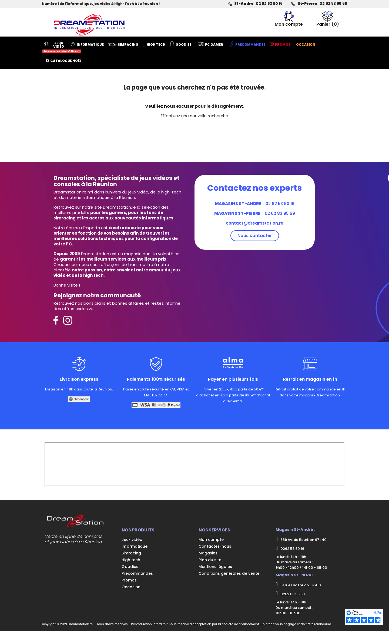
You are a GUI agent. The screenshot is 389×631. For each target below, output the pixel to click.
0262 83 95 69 (290, 594)
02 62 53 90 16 (269, 3)
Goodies (130, 566)
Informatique (134, 546)
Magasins (208, 553)
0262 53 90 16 (290, 548)
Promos (129, 580)
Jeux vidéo (132, 539)
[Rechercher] (201, 21)
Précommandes (137, 573)
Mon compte (211, 539)
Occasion (131, 587)
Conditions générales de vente (229, 573)
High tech (131, 560)
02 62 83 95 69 (333, 3)
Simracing (131, 553)
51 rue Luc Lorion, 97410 (298, 585)
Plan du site (210, 560)
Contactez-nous (215, 546)
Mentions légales (215, 566)
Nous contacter (254, 235)
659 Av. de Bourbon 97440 (301, 539)
